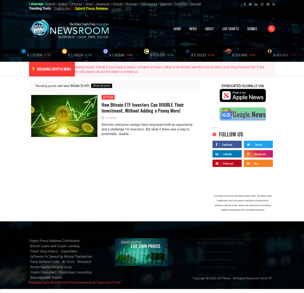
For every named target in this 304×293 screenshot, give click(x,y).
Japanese (102, 4)
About (209, 28)
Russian (131, 4)
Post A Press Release (74, 282)
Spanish (166, 4)
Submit (252, 28)
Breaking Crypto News (43, 282)
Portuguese (148, 4)
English (50, 4)
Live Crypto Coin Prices (105, 282)
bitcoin (108, 97)
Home (177, 28)
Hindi (89, 4)
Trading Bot (62, 9)
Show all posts (101, 85)
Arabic (63, 4)
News (193, 28)
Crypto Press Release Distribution (54, 241)
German (195, 4)
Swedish (181, 4)
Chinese (76, 4)
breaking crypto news (54, 69)
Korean (118, 4)
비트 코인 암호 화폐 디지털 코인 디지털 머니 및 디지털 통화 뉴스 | (228, 239)
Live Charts (230, 28)
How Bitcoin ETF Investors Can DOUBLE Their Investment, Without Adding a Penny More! (143, 107)
